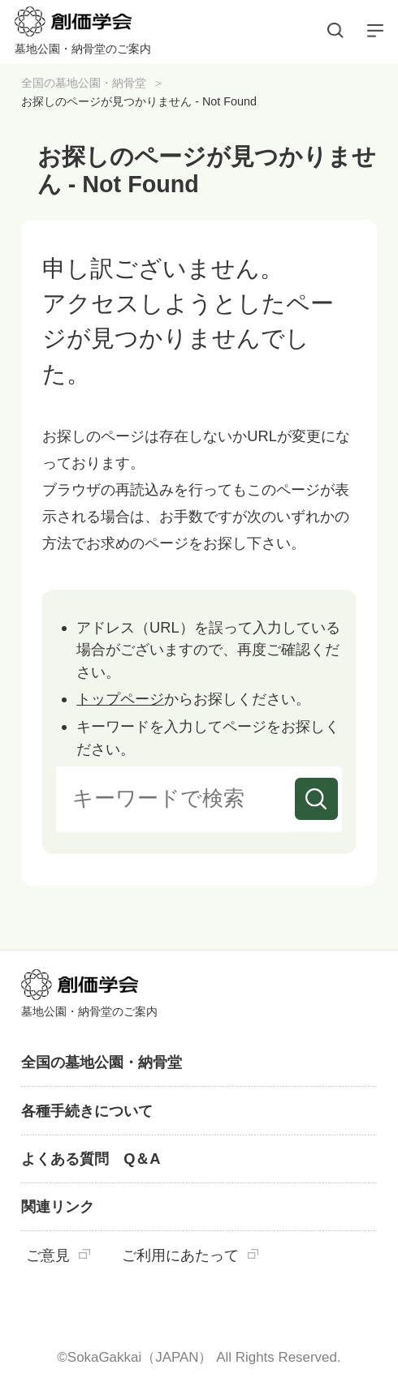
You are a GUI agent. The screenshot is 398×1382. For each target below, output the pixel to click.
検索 (316, 799)
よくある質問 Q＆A (90, 1158)
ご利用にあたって (180, 1255)
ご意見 (48, 1255)
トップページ (120, 698)
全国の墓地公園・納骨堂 (83, 82)
